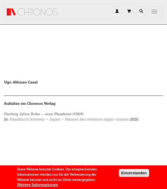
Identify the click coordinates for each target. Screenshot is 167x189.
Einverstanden (133, 174)
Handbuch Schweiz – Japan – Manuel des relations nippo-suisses (69, 119)
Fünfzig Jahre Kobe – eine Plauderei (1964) (44, 114)
